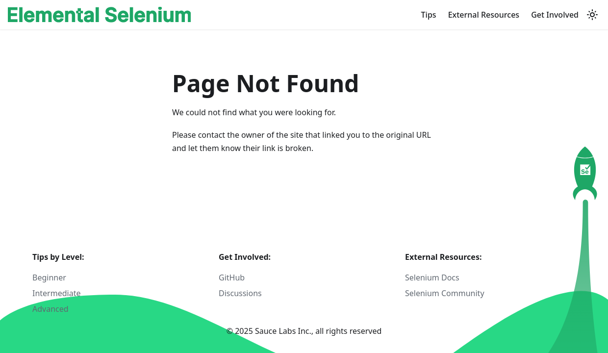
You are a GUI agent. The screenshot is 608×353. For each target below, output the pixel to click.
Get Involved (555, 14)
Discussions (240, 293)
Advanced (50, 308)
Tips (428, 14)
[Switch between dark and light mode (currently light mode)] (592, 15)
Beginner (49, 277)
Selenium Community (444, 293)
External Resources (484, 14)
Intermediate (56, 293)
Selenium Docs (432, 277)
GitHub (232, 277)
